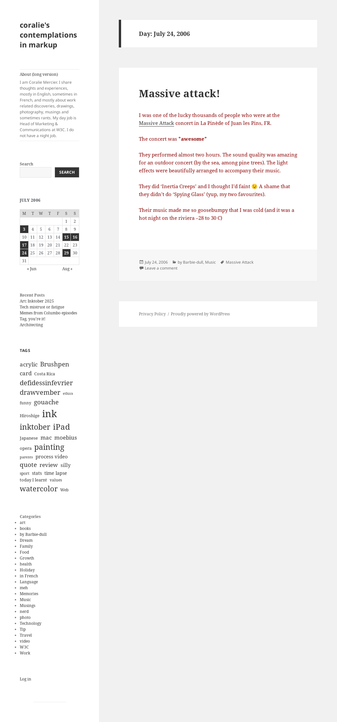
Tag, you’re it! (32, 319)
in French (29, 576)
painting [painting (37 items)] (49, 447)
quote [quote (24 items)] (28, 464)
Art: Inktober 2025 (37, 301)
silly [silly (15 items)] (65, 465)
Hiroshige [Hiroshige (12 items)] (29, 416)
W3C (24, 647)
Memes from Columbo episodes (48, 313)
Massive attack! (179, 93)
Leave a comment (161, 268)
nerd (24, 611)
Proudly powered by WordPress (200, 314)
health (26, 564)
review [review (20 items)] (48, 465)
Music (25, 599)
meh (24, 588)
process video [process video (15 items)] (52, 456)
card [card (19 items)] (26, 373)
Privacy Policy (152, 314)
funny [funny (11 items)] (25, 403)
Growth (27, 558)
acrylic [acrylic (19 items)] (29, 364)
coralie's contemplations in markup (48, 34)
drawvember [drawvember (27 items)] (40, 392)
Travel (26, 635)
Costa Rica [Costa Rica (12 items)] (44, 374)
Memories (29, 593)
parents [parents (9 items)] (26, 457)
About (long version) (49, 105)
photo (25, 617)
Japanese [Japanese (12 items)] (29, 438)
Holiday (27, 570)
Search (26, 164)
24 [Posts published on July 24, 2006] (24, 253)
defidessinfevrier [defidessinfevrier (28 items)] (46, 382)
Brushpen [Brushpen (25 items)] (54, 364)
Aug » (67, 269)
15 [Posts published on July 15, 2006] (66, 237)
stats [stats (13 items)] (37, 473)
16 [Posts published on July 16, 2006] (75, 237)
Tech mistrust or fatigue (42, 307)
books (25, 528)
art (22, 522)
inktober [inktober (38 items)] (35, 426)
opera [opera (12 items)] (26, 448)
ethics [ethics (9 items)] (68, 393)
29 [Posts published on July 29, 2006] (66, 253)
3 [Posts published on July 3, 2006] (24, 229)
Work (25, 653)
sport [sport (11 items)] (24, 473)
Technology (30, 623)
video (25, 641)
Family (26, 546)
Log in (25, 679)
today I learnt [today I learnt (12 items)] (33, 480)
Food (24, 552)
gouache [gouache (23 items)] (46, 402)
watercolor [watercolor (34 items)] (39, 488)
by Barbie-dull (33, 534)
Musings (27, 605)
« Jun (32, 269)
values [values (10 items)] (56, 479)
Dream (26, 540)
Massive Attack (156, 123)
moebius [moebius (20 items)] (65, 437)
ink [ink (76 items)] (49, 413)
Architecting (31, 325)
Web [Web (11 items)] (64, 490)
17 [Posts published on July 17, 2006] (24, 245)
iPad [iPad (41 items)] (61, 426)
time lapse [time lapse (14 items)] (55, 473)
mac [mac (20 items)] (46, 437)
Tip (23, 629)
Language (29, 582)
